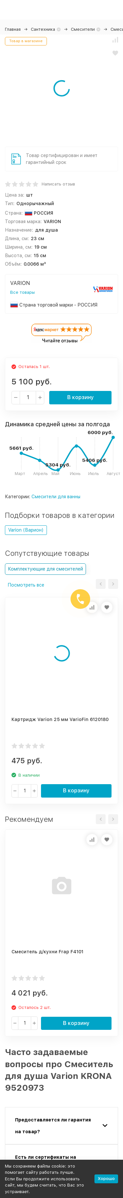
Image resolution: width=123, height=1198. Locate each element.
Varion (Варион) (26, 530)
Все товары (22, 292)
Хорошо (106, 1178)
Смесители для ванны (55, 496)
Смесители (83, 29)
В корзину (80, 397)
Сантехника (43, 29)
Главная (13, 29)
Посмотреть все (26, 585)
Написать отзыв (58, 184)
